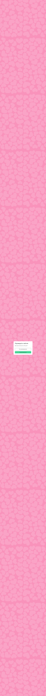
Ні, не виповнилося (23, 349)
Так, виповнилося (23, 352)
